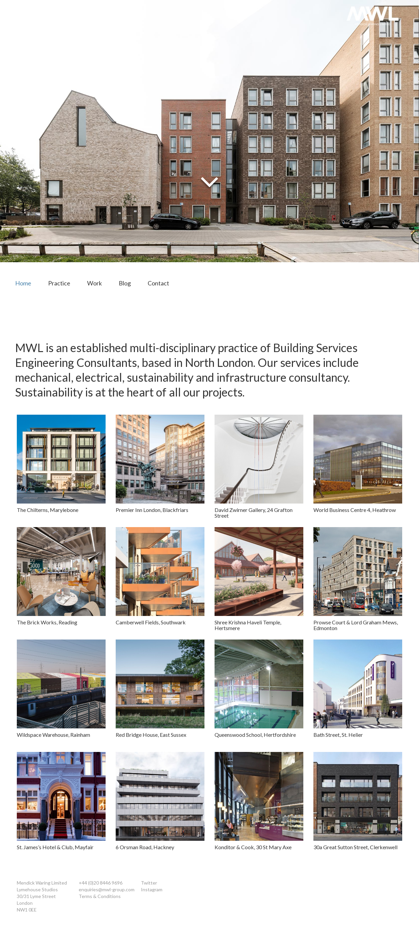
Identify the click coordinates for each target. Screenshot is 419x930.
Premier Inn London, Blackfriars (152, 510)
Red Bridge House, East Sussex (151, 734)
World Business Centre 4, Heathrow (354, 510)
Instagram (151, 889)
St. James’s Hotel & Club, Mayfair (55, 847)
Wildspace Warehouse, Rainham (53, 734)
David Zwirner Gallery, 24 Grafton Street (254, 513)
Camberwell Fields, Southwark (151, 622)
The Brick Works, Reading (47, 622)
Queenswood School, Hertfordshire (255, 734)
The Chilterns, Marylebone (47, 510)
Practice (59, 283)
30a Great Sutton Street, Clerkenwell (355, 847)
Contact (158, 283)
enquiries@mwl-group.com (107, 889)
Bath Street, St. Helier (338, 734)
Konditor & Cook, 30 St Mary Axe (253, 847)
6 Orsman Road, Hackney (145, 847)
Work (94, 283)
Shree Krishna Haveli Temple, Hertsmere (248, 625)
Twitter (149, 883)
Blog (125, 283)
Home (23, 283)
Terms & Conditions (100, 896)
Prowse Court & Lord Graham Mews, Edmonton (355, 625)
